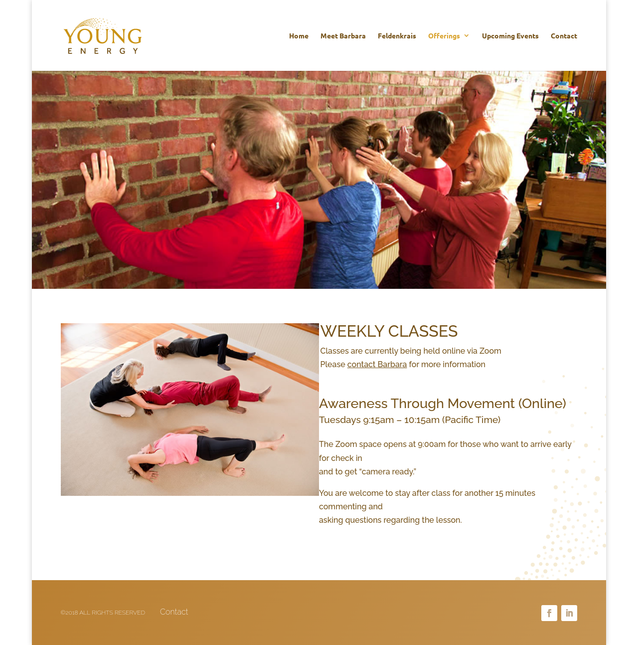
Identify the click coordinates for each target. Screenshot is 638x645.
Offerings (444, 36)
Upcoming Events (510, 36)
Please (363, 364)
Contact (564, 36)
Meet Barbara (343, 36)
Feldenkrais (397, 36)
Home (299, 36)
